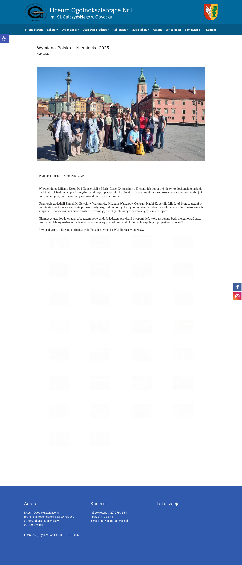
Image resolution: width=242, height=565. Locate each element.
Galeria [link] (157, 29)
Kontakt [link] (211, 29)
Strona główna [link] (34, 29)
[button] (57, 29)
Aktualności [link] (173, 29)
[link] (4, 38)
